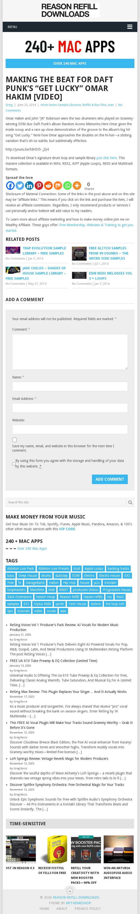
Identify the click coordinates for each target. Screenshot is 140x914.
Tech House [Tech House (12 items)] (77, 604)
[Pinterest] (39, 185)
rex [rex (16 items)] (109, 597)
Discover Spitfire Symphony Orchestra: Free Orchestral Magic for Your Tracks (67, 785)
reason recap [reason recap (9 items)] (45, 597)
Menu (12, 27)
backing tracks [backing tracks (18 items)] (118, 568)
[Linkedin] (29, 185)
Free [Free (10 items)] (10, 583)
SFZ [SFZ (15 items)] (26, 604)
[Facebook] (10, 185)
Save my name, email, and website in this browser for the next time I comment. (63, 448)
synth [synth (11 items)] (60, 604)
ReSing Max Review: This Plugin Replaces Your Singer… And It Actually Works (68, 692)
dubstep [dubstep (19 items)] (61, 576)
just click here (107, 158)
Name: (18, 377)
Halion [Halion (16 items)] (54, 583)
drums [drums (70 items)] (46, 576)
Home (44, 909)
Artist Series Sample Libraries (60, 105)
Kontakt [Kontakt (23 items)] (110, 583)
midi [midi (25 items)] (52, 590)
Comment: (21, 329)
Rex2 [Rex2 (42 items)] (120, 597)
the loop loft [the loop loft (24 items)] (115, 604)
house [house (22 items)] (84, 583)
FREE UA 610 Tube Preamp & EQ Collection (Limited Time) (53, 661)
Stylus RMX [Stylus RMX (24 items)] (42, 604)
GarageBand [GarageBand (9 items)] (35, 583)
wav (111, 105)
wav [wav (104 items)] (63, 611)
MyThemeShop (78, 903)
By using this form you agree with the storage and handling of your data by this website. (69, 463)
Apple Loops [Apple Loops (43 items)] (94, 568)
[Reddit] (48, 185)
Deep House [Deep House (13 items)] (28, 576)
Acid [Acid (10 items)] (77, 568)
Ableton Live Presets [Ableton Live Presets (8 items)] (54, 568)
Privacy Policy (88, 909)
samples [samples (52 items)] (13, 604)
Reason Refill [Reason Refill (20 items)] (69, 597)
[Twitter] (20, 185)
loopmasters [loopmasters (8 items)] (16, 590)
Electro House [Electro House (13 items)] (109, 576)
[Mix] (58, 185)
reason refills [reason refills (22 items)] (93, 597)
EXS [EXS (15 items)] (127, 576)
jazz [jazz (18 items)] (97, 583)
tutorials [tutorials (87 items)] (23, 611)
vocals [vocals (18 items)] (51, 611)
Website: (18, 420)
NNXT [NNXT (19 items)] (63, 590)
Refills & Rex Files (95, 105)
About (62, 909)
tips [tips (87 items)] (10, 611)
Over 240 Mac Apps (69, 63)
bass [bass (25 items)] (10, 576)
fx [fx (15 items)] (19, 583)
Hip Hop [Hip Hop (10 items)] (69, 583)
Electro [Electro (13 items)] (89, 576)
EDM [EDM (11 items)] (76, 576)
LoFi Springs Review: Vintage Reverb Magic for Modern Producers (59, 759)
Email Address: (24, 398)
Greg (9, 105)
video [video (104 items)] (38, 611)
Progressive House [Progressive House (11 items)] (116, 590)
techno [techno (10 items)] (96, 604)
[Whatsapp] (67, 185)
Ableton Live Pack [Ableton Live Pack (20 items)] (20, 568)
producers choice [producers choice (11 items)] (85, 590)
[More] (77, 185)
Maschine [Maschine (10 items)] (37, 590)
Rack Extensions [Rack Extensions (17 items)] (19, 597)
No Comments (15, 258)
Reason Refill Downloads (76, 897)
